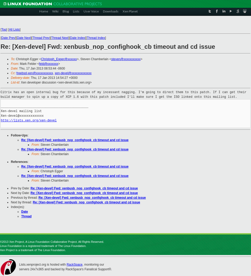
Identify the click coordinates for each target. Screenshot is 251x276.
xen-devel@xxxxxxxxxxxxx (73, 73)
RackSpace (74, 264)
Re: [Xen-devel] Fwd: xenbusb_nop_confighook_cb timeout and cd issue (75, 140)
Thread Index (96, 38)
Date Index (77, 38)
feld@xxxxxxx (48, 64)
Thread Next (59, 38)
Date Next (24, 38)
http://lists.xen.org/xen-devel (29, 120)
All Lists (14, 29)
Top (3, 29)
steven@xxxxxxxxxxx (126, 59)
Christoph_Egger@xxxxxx (59, 59)
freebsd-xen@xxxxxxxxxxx (34, 73)
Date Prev (8, 38)
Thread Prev (40, 38)
